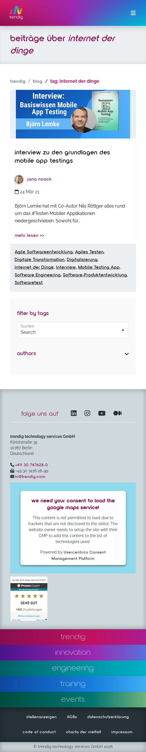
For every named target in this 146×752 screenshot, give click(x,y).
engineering (73, 668)
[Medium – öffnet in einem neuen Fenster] (117, 414)
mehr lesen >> (30, 235)
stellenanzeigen (41, 717)
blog (38, 81)
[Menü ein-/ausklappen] (133, 13)
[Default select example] (73, 330)
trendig (18, 81)
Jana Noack (33, 179)
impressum (122, 732)
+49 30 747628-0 (31, 465)
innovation (73, 652)
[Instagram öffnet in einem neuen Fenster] (88, 414)
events (73, 699)
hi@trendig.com (30, 477)
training (73, 684)
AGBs (72, 717)
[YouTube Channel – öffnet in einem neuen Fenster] (103, 414)
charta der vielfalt (83, 732)
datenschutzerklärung (108, 717)
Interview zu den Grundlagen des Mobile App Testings (62, 157)
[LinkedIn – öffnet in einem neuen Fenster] (75, 414)
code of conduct (39, 732)
